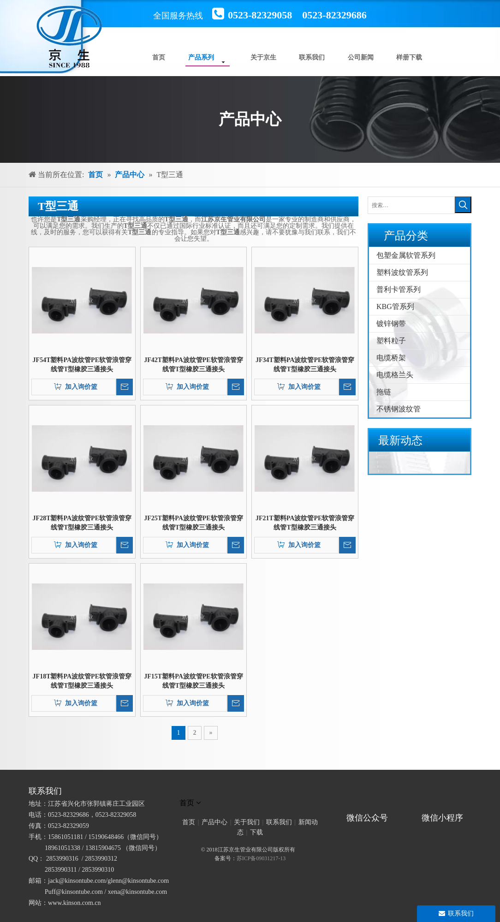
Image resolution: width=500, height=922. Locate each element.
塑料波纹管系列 (402, 272)
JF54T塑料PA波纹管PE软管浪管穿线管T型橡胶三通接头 (82, 365)
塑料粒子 (391, 341)
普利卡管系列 (398, 289)
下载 (256, 832)
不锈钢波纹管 (398, 409)
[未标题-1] (250, 791)
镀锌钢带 (391, 323)
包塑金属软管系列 (405, 255)
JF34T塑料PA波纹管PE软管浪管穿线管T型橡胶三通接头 (305, 365)
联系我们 (279, 822)
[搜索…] (411, 205)
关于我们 (247, 822)
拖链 (383, 392)
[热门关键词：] (463, 204)
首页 (188, 822)
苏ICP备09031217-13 (261, 858)
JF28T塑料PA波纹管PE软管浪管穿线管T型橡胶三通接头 (82, 523)
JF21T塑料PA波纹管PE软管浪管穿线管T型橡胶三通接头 (305, 523)
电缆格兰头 (394, 375)
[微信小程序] (445, 804)
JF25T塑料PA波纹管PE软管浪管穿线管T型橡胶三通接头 (193, 523)
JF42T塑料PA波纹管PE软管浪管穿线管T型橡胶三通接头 (193, 365)
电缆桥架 (391, 358)
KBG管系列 (395, 306)
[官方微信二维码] (351, 804)
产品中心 (214, 822)
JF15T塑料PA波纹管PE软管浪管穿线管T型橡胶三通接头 (193, 681)
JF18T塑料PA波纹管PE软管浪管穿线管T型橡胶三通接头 (82, 681)
